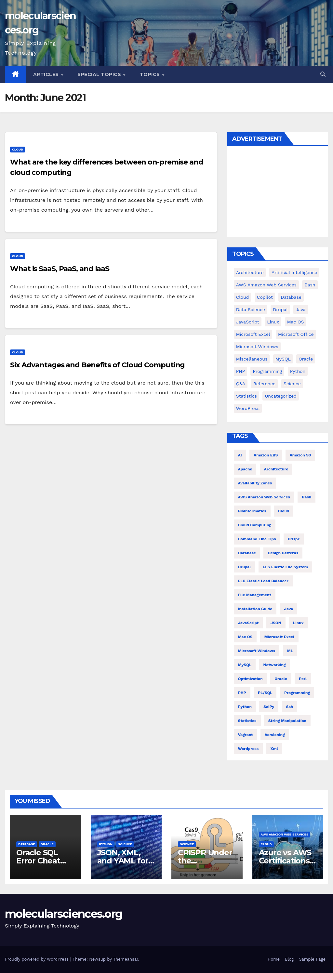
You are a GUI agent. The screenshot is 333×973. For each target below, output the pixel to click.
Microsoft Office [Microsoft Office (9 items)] (296, 334)
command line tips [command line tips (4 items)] (257, 539)
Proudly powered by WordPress (37, 959)
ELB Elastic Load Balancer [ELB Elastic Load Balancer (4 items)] (263, 581)
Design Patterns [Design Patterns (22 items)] (283, 553)
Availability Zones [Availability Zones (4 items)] (255, 483)
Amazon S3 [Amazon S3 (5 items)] (300, 455)
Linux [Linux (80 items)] (298, 623)
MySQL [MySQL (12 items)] (283, 359)
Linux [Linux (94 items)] (273, 321)
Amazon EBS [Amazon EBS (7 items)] (266, 455)
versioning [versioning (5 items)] (275, 734)
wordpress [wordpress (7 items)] (248, 748)
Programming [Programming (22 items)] (297, 692)
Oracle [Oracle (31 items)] (306, 359)
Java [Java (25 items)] (300, 309)
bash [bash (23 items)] (309, 284)
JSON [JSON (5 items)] (276, 623)
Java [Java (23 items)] (288, 609)
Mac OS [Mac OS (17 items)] (295, 321)
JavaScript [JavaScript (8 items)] (248, 623)
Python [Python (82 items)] (297, 371)
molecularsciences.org (63, 914)
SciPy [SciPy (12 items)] (268, 706)
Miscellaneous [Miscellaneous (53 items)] (252, 359)
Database (26, 844)
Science (125, 844)
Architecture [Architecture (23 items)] (250, 272)
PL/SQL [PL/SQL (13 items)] (265, 692)
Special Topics (100, 74)
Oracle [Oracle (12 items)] (280, 679)
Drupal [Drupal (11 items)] (280, 309)
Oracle (47, 844)
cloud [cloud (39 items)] (242, 297)
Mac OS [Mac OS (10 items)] (245, 637)
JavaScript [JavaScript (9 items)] (247, 321)
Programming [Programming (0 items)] (267, 371)
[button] (323, 74)
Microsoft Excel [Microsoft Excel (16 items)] (253, 334)
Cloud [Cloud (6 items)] (283, 511)
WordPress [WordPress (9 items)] (248, 408)
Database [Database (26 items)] (247, 553)
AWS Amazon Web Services (285, 834)
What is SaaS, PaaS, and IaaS (59, 268)
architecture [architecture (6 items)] (276, 469)
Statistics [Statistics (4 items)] (246, 396)
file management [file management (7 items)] (254, 595)
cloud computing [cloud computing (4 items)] (254, 525)
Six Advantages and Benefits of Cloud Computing (97, 365)
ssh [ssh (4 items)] (289, 706)
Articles (46, 74)
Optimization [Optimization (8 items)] (250, 679)
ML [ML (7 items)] (290, 651)
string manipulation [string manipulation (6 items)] (287, 720)
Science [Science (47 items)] (292, 383)
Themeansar (125, 959)
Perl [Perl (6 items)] (303, 679)
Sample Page (312, 959)
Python (106, 844)
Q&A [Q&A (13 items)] (240, 383)
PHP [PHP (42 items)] (240, 371)
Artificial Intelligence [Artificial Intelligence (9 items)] (294, 272)
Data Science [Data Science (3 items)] (250, 309)
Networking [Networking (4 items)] (274, 665)
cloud (17, 149)
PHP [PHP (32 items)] (242, 692)
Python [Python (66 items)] (245, 706)
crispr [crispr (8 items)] (294, 539)
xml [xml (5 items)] (274, 748)
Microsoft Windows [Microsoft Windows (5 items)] (257, 346)
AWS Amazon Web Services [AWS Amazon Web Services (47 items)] (264, 497)
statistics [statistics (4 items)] (247, 720)
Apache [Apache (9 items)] (245, 469)
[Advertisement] (277, 193)
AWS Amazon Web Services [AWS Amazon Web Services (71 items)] (266, 284)
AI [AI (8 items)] (240, 455)
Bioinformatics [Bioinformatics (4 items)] (252, 511)
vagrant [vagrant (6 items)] (245, 734)
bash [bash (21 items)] (306, 497)
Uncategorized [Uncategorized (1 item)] (280, 396)
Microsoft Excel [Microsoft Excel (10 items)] (279, 637)
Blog (289, 959)
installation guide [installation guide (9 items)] (255, 609)
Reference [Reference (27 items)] (264, 383)
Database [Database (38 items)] (291, 297)
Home (274, 959)
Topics (151, 74)
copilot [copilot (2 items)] (265, 297)
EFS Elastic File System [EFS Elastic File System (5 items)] (285, 567)
